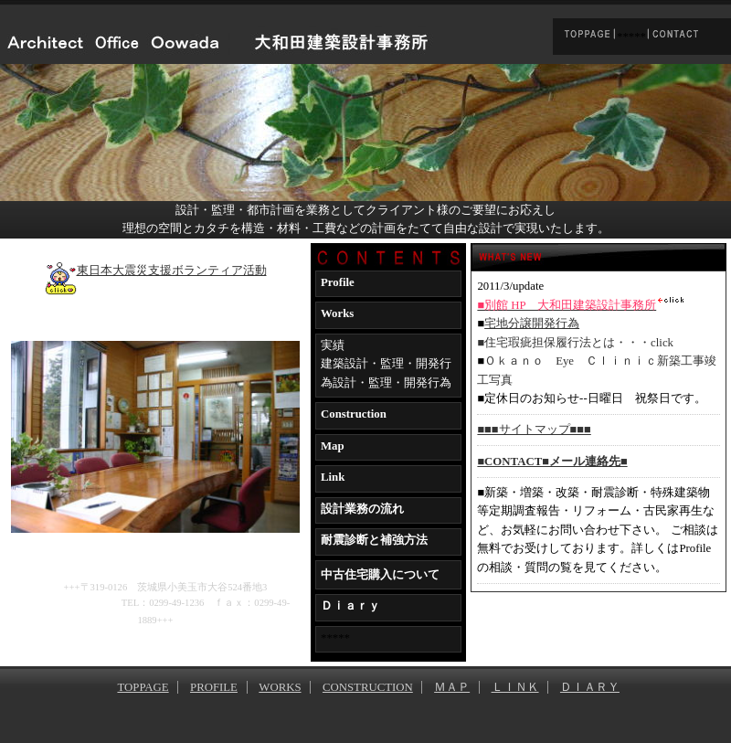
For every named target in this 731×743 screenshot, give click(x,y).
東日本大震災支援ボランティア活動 (156, 270)
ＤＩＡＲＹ (590, 687)
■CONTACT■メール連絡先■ (552, 461)
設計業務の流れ (362, 509)
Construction (354, 414)
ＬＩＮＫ (515, 687)
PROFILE (214, 687)
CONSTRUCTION (368, 687)
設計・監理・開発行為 (392, 383)
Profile (338, 282)
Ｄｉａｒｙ (350, 606)
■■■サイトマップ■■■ (533, 429)
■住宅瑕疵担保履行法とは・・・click (575, 342)
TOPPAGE (142, 687)
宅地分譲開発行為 (531, 323)
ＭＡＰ (452, 687)
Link (332, 477)
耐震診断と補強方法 (374, 540)
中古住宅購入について (380, 574)
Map (332, 446)
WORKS (280, 687)
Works (337, 313)
